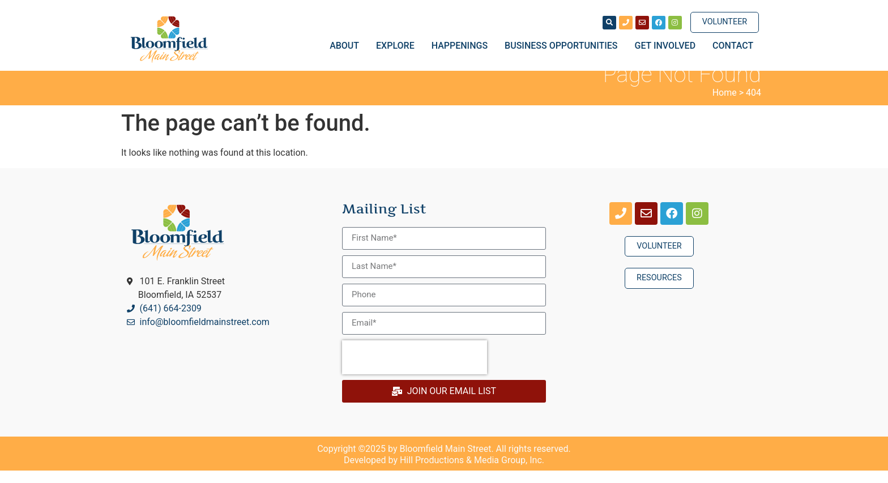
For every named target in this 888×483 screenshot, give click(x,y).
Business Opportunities (564, 46)
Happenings (462, 46)
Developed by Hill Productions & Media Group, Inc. (444, 472)
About (347, 46)
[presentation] (414, 370)
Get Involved (668, 46)
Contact (732, 45)
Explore (398, 46)
